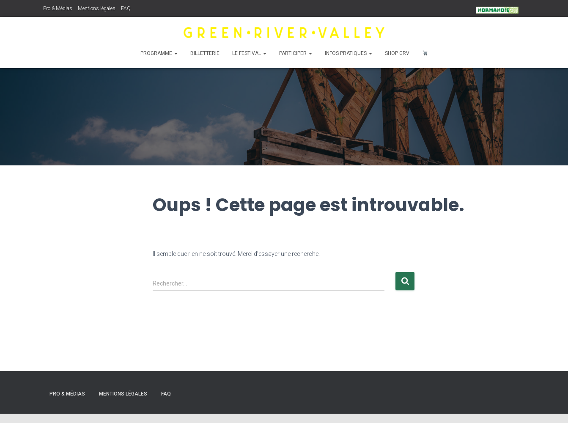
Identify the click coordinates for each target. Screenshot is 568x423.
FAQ (126, 8)
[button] (175, 53)
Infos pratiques (348, 53)
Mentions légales (96, 8)
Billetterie (205, 53)
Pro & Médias (57, 8)
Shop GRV (397, 53)
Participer (295, 53)
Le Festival (249, 53)
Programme (159, 53)
